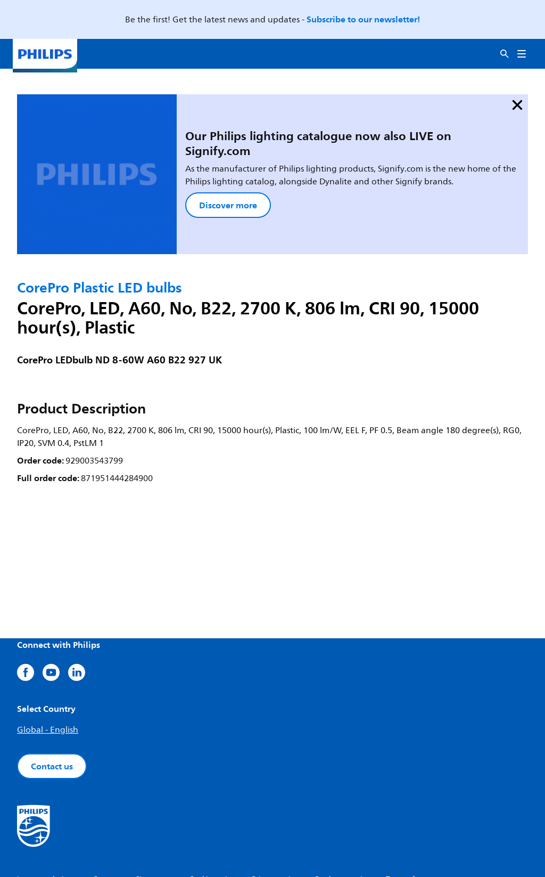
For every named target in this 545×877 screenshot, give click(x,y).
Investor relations (46, 813)
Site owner (154, 813)
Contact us (52, 700)
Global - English (47, 664)
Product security (342, 813)
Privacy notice (275, 813)
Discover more (162, 164)
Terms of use (407, 813)
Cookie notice (212, 813)
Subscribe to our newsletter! (363, 19)
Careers (106, 813)
